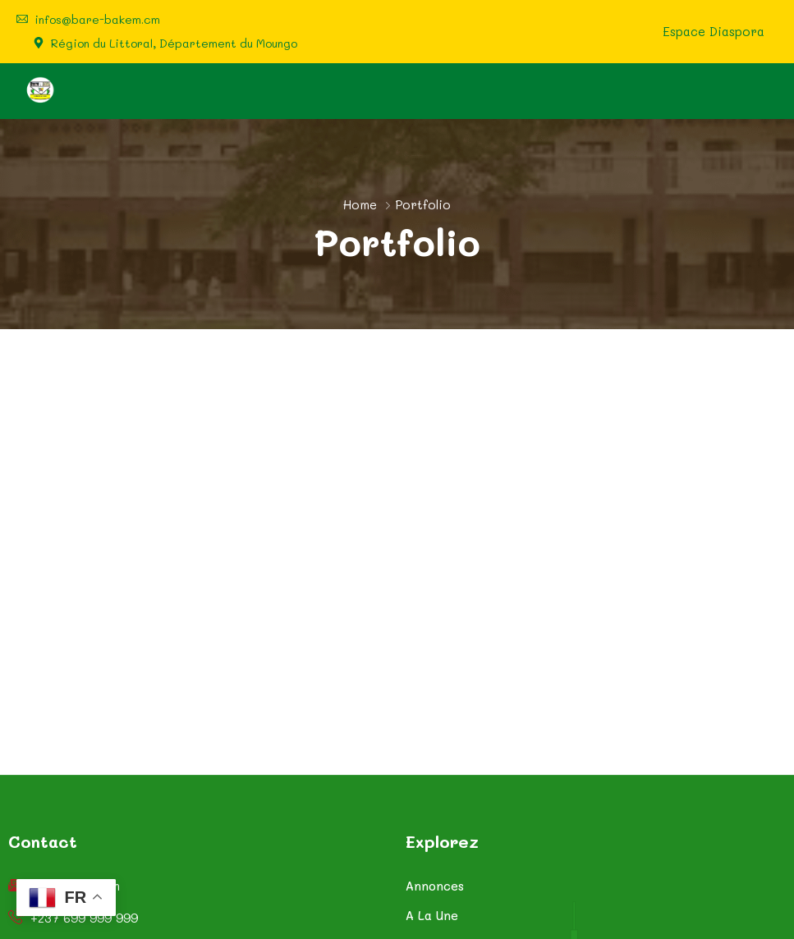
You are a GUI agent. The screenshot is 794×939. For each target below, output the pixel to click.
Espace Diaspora (713, 31)
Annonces (435, 885)
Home (360, 204)
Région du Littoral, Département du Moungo (174, 43)
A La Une (432, 915)
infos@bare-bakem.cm (97, 19)
